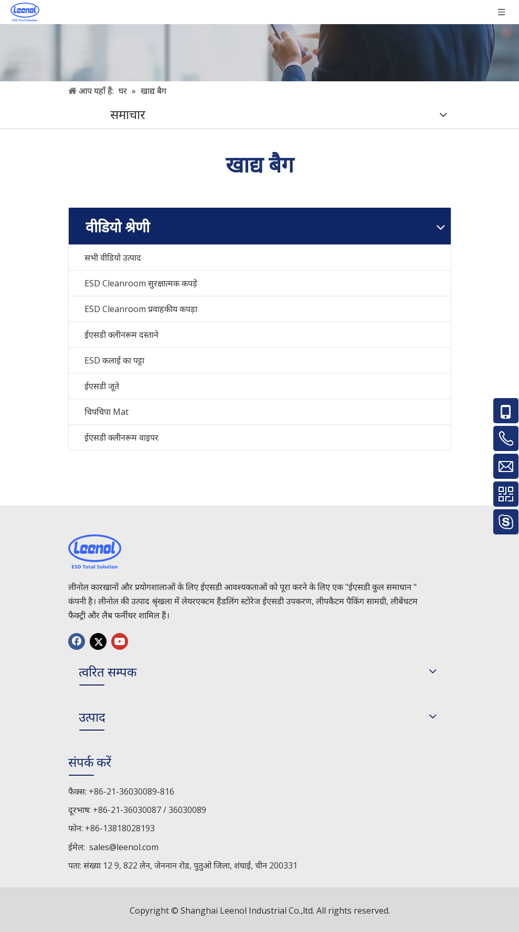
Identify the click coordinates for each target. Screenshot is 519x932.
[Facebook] (76, 641)
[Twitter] (98, 641)
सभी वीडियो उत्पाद (112, 257)
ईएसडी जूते (101, 386)
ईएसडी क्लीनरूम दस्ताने (121, 334)
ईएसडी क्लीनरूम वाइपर (121, 437)
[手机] (259, 40)
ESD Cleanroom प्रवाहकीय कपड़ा (140, 309)
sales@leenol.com (123, 847)
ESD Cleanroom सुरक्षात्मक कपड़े (140, 283)
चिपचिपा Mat (106, 411)
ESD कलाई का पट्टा (114, 360)
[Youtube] (119, 641)
